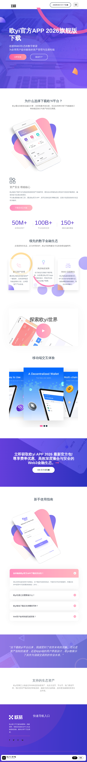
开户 (75, 758)
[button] (41, 426)
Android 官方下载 (60, 5)
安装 (80, 758)
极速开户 (39, 57)
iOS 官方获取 (43, 470)
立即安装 (17, 57)
